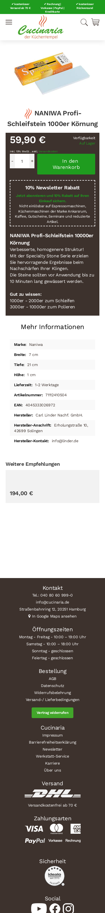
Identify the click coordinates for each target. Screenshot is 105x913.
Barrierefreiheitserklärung (52, 742)
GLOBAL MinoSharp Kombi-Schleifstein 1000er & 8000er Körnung (36, 547)
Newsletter (52, 749)
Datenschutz (52, 685)
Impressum (52, 735)
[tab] (52, 324)
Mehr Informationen (52, 327)
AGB (52, 678)
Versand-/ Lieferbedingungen (53, 699)
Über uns (52, 770)
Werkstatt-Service (52, 756)
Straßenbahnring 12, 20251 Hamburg (52, 609)
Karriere (52, 763)
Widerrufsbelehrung (52, 692)
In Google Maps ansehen (54, 616)
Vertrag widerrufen (53, 713)
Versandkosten (48, 151)
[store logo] (40, 27)
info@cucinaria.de (52, 602)
